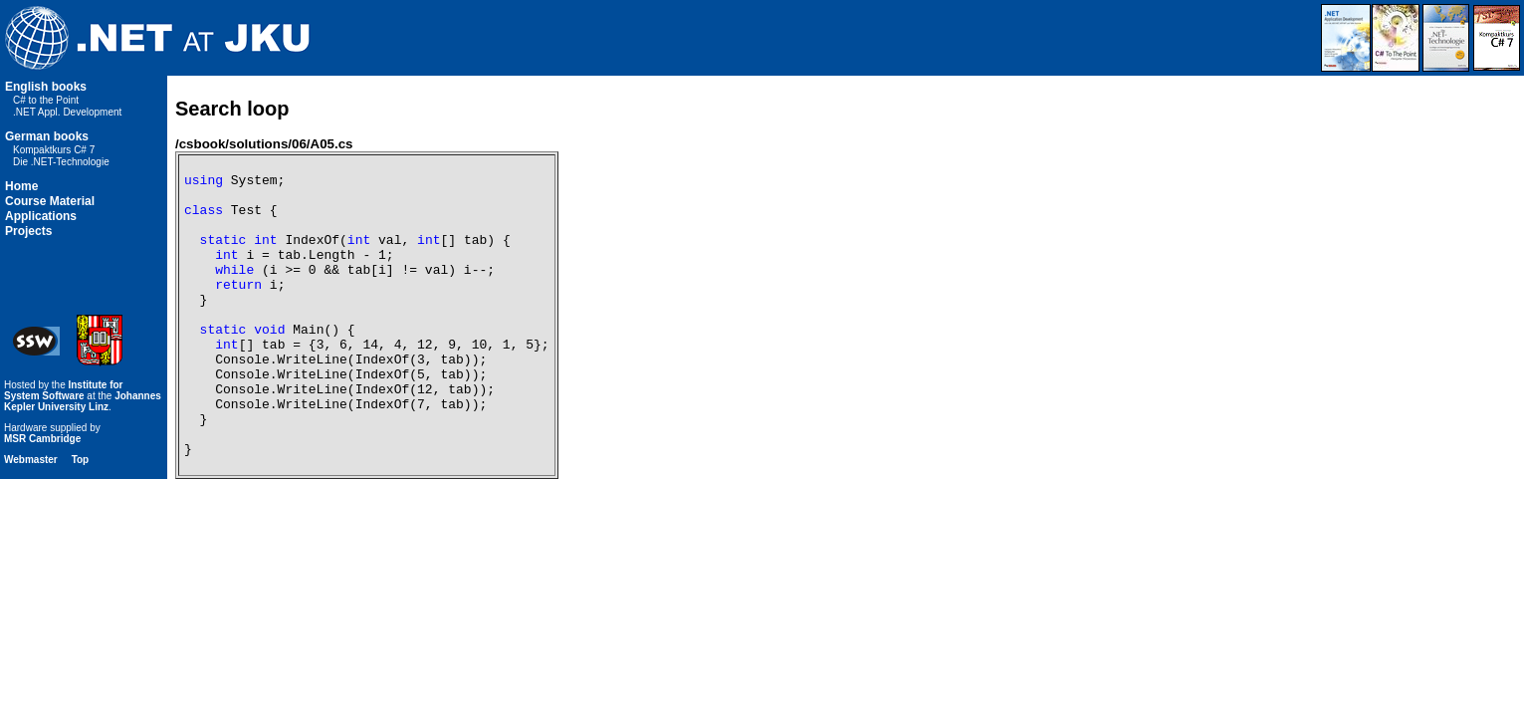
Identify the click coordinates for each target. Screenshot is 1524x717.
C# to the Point (46, 100)
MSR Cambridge (42, 495)
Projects (28, 231)
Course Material (50, 201)
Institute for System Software (63, 447)
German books (47, 136)
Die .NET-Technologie (61, 161)
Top (81, 516)
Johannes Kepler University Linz (82, 458)
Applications (41, 216)
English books (46, 87)
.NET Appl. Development (67, 112)
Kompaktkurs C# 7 (54, 149)
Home (21, 186)
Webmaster (31, 516)
